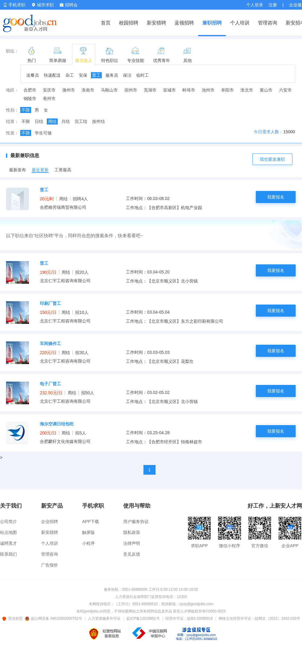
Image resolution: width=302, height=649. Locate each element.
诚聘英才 (8, 543)
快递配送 (52, 75)
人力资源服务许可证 (104, 618)
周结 (52, 121)
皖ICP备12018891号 (143, 618)
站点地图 (8, 532)
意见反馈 (131, 554)
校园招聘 (128, 22)
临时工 (142, 75)
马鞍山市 (109, 90)
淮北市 (246, 90)
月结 (65, 121)
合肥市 (30, 90)
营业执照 (13, 618)
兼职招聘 (212, 22)
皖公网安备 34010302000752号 (54, 618)
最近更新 (40, 169)
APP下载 (90, 521)
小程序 (88, 543)
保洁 (127, 75)
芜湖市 (150, 90)
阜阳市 (227, 90)
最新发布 (17, 169)
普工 (96, 75)
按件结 (98, 121)
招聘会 (69, 4)
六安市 (285, 90)
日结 (39, 121)
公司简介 (8, 521)
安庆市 (49, 90)
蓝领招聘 (184, 22)
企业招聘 (49, 521)
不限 (25, 110)
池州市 (208, 90)
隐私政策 (131, 532)
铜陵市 (30, 98)
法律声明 (131, 543)
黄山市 (266, 90)
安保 (83, 75)
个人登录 (254, 4)
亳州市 (49, 98)
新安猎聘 (156, 22)
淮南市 (88, 90)
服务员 (111, 75)
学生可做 (43, 133)
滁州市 (68, 90)
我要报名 (275, 197)
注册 (272, 4)
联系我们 (8, 554)
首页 (106, 22)
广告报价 (49, 565)
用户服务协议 (136, 521)
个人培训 (239, 22)
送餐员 (32, 75)
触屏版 (88, 532)
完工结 (81, 121)
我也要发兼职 (272, 159)
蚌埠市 (188, 90)
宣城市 (169, 90)
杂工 (70, 75)
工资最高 (62, 169)
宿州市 (130, 90)
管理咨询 (267, 22)
